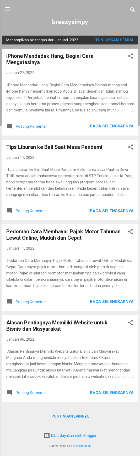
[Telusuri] (133, 11)
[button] (130, 57)
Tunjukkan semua (114, 40)
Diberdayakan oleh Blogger (70, 435)
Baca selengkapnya (112, 126)
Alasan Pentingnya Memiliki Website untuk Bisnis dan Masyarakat (56, 325)
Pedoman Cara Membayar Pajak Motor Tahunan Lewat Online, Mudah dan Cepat (63, 234)
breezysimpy (70, 22)
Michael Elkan (82, 446)
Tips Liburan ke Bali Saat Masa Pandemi (54, 147)
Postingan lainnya (70, 416)
